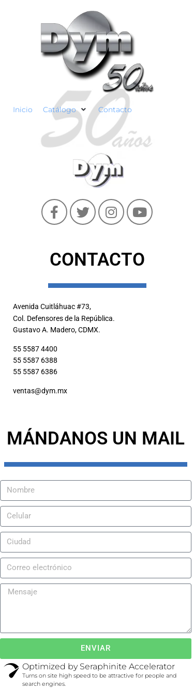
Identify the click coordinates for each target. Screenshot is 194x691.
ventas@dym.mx (40, 391)
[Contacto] (115, 109)
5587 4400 (40, 349)
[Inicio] (23, 109)
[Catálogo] (65, 109)
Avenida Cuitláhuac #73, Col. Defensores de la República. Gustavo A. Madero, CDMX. (64, 318)
